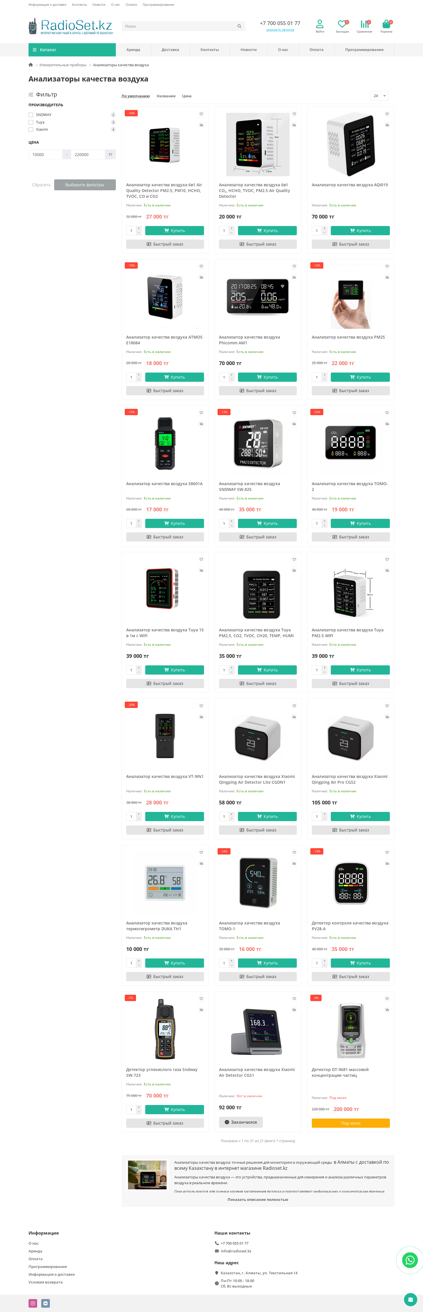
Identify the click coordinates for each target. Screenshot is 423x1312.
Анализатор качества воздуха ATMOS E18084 (164, 339)
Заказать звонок (280, 30)
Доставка (170, 49)
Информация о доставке (47, 4)
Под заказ (350, 1123)
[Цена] (46, 154)
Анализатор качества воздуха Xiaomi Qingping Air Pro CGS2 (350, 779)
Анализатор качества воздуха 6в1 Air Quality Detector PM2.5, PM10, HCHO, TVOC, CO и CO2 (164, 190)
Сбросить (41, 184)
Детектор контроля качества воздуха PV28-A (350, 925)
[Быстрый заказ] (165, 244)
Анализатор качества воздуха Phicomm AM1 (249, 339)
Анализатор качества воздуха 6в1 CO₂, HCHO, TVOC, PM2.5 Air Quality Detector (254, 190)
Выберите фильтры (84, 184)
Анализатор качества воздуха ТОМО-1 (249, 925)
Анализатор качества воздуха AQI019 (350, 184)
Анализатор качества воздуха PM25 (348, 337)
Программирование (158, 4)
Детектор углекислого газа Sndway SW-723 (162, 1072)
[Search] (184, 26)
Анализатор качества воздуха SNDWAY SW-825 (249, 486)
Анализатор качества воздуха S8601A (164, 483)
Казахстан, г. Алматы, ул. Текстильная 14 (259, 1272)
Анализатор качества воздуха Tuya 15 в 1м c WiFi (165, 632)
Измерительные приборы (62, 64)
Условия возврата (46, 1282)
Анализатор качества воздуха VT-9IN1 (165, 776)
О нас (115, 4)
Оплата (131, 4)
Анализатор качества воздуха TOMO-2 (350, 486)
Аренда (133, 49)
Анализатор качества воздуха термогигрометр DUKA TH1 (156, 925)
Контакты (79, 4)
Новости (98, 4)
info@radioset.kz (236, 1251)
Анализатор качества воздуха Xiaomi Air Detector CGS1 (257, 1072)
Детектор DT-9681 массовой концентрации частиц (340, 1072)
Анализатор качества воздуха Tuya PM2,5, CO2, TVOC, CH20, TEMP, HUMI (256, 632)
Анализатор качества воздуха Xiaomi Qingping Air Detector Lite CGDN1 (257, 779)
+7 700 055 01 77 (280, 23)
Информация (44, 1233)
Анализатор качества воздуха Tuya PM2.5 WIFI (348, 632)
